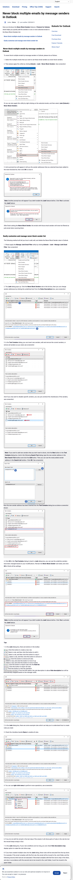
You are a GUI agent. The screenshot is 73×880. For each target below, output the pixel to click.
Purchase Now (56, 39)
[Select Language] (62, 1)
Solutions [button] (6, 7)
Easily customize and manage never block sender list (21, 41)
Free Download (56, 35)
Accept (57, 873)
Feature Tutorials (57, 43)
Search (56, 7)
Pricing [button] (24, 7)
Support (48, 7)
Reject (65, 873)
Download (15, 7)
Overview (54, 31)
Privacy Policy (11, 877)
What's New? (56, 47)
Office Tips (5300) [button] (36, 7)
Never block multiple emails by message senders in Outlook (23, 36)
